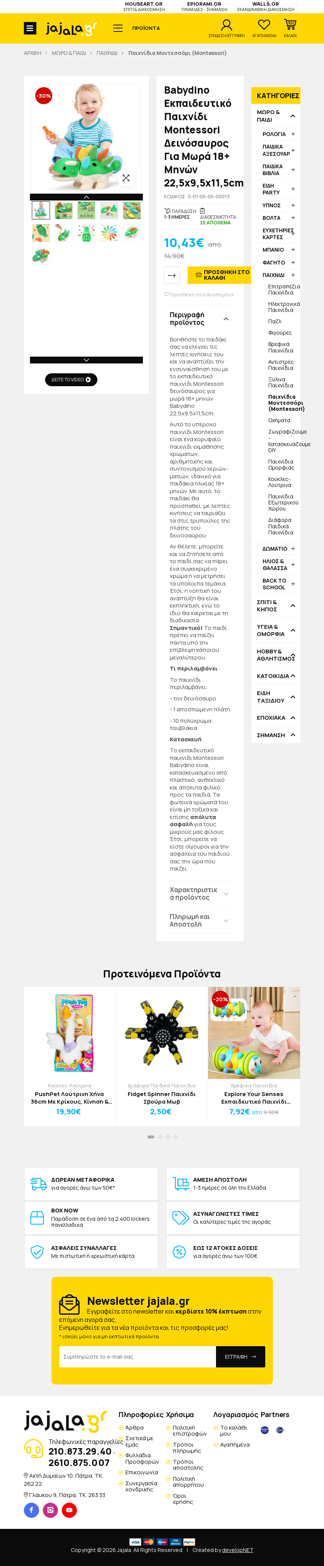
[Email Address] (137, 1356)
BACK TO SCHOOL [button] (274, 584)
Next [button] (86, 360)
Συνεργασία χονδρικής (141, 1486)
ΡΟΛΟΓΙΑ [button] (274, 134)
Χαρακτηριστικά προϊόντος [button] (193, 893)
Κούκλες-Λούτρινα (279, 482)
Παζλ (274, 321)
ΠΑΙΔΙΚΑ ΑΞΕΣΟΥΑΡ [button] (276, 150)
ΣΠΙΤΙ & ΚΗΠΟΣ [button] (267, 605)
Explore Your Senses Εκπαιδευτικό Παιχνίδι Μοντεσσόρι (254, 1097)
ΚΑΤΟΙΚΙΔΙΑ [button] (273, 676)
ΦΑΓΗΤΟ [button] (274, 262)
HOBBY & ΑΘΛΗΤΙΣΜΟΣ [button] (276, 655)
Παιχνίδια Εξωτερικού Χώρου (283, 502)
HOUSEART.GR (144, 6)
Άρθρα (134, 1427)
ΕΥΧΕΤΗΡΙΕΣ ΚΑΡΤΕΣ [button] (278, 234)
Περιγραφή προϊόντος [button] (187, 318)
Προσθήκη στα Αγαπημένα (198, 294)
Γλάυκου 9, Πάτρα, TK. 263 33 (67, 1495)
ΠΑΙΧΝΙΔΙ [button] (274, 275)
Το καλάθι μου (233, 1430)
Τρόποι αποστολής (188, 1465)
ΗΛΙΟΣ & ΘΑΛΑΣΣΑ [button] (275, 564)
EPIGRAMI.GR (204, 6)
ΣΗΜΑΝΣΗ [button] (271, 735)
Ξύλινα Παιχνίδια (280, 382)
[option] (41, 210)
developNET (238, 1549)
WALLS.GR (265, 6)
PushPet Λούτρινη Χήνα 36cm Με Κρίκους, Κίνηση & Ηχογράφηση (69, 1097)
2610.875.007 (79, 1462)
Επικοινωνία (141, 1472)
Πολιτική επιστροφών (190, 1430)
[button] (290, 28)
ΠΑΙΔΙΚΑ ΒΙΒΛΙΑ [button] (273, 170)
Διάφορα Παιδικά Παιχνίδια (280, 526)
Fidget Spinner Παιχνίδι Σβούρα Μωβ (162, 1097)
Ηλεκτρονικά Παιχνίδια (284, 306)
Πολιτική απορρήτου (188, 1482)
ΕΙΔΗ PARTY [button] (271, 189)
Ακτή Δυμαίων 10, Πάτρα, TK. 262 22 (63, 1479)
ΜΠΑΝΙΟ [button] (273, 249)
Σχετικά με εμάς (139, 1441)
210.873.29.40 (80, 1451)
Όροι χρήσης (183, 1499)
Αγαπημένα (235, 1445)
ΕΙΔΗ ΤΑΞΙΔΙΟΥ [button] (271, 696)
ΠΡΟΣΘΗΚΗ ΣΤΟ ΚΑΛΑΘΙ (227, 275)
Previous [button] (86, 197)
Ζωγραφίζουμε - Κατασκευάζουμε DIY (284, 440)
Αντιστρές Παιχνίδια (281, 364)
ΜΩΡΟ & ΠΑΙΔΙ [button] (268, 115)
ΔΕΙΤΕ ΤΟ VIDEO (71, 379)
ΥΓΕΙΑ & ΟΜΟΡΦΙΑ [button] (271, 630)
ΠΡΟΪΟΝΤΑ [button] (146, 28)
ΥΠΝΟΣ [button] (272, 205)
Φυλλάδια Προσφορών (142, 1458)
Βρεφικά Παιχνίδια (280, 347)
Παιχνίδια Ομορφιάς (281, 464)
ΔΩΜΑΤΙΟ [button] (275, 548)
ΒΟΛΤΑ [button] (271, 217)
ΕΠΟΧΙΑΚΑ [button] (271, 718)
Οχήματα (279, 420)
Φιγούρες (280, 332)
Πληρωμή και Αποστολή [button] (190, 920)
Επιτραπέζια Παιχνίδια (284, 289)
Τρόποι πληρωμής (187, 1448)
